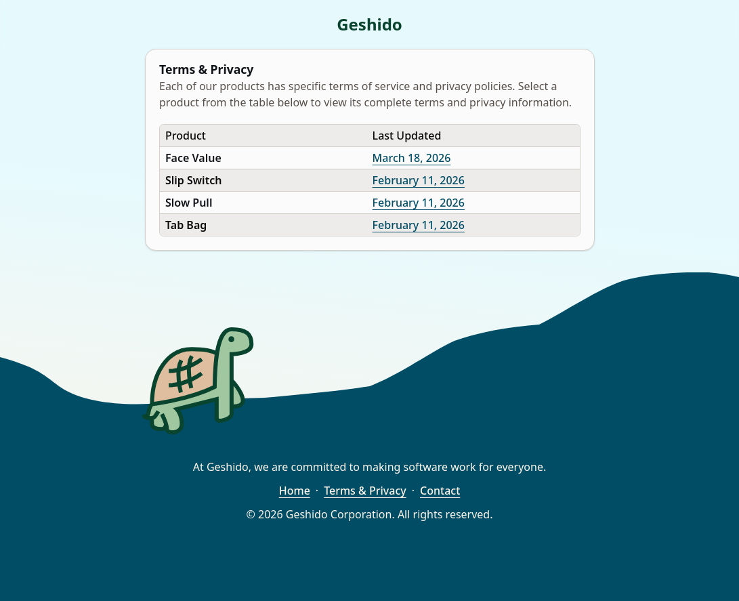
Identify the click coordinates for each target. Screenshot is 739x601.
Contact (440, 490)
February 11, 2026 (418, 180)
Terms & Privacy (365, 490)
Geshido (369, 24)
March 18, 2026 (411, 157)
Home (294, 490)
